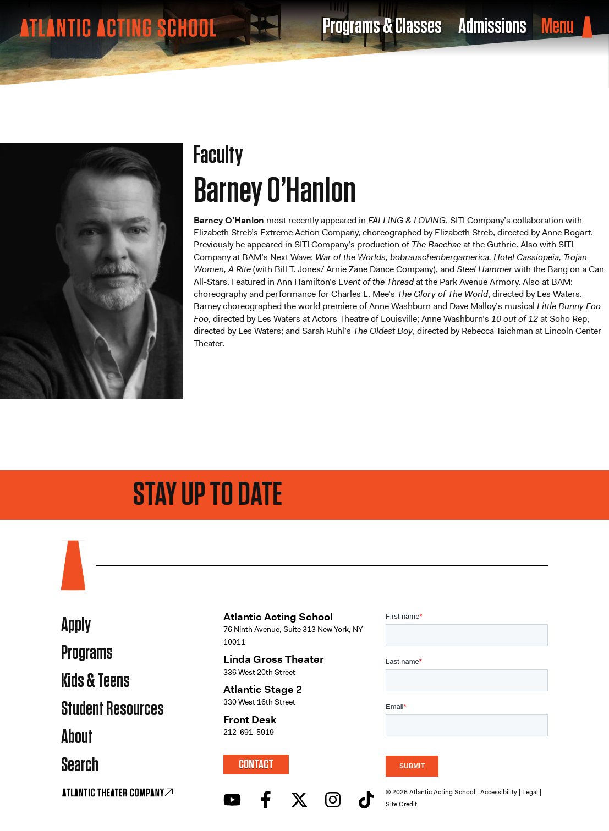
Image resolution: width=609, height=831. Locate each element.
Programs (87, 653)
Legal (530, 792)
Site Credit (401, 804)
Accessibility (498, 792)
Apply (76, 625)
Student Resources (112, 709)
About (77, 737)
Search (79, 765)
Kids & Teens (95, 681)
